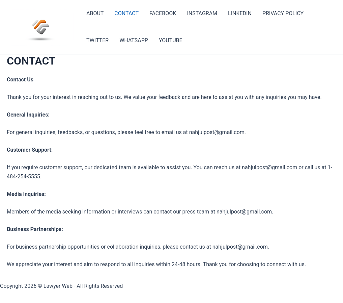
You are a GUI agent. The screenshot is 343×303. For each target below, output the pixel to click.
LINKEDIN (240, 13)
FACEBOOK (162, 13)
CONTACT (126, 13)
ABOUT (95, 13)
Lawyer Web (58, 286)
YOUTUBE (170, 40)
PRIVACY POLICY (283, 13)
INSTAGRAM (202, 13)
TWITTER (97, 40)
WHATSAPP (133, 40)
